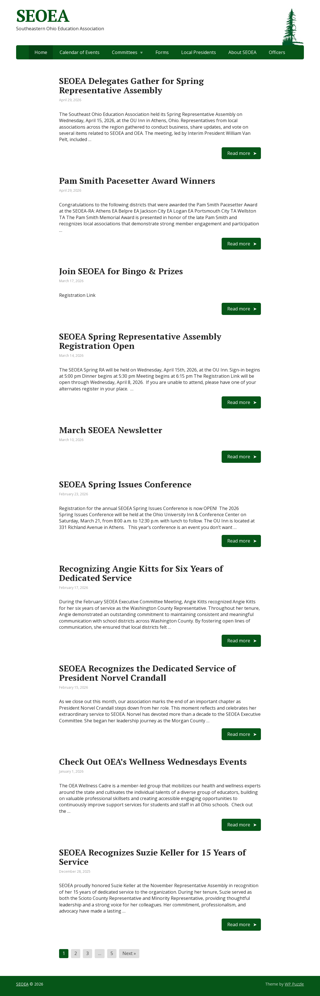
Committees (124, 52)
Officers (277, 52)
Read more (238, 153)
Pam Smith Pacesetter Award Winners (137, 180)
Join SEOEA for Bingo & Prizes (121, 271)
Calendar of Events (80, 52)
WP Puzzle (294, 984)
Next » (129, 953)
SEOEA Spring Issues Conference (125, 484)
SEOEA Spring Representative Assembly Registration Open (140, 341)
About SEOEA (242, 52)
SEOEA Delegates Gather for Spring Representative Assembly (131, 85)
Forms (162, 52)
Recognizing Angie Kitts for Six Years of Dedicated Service (141, 573)
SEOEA (22, 984)
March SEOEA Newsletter (110, 430)
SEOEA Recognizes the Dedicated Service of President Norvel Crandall (147, 673)
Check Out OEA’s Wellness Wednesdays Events (153, 761)
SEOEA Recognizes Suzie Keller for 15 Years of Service (152, 857)
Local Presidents (198, 52)
